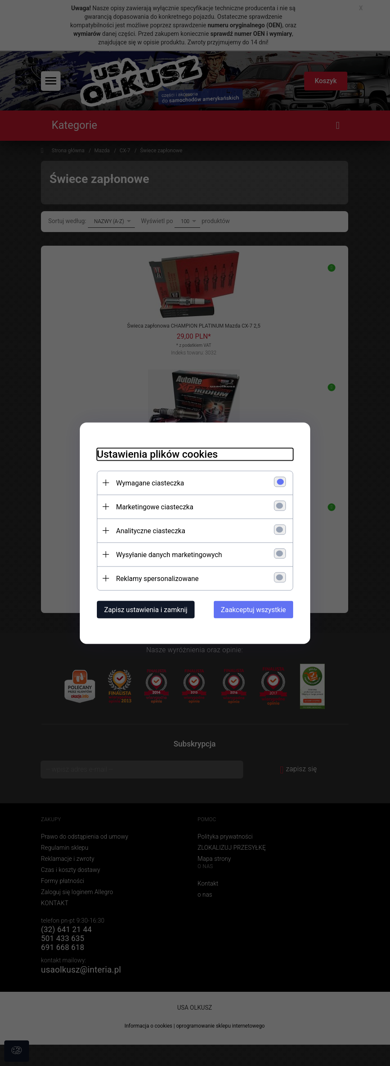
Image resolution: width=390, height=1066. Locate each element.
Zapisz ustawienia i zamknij (145, 609)
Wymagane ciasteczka (150, 483)
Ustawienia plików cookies (157, 454)
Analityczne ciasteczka (150, 530)
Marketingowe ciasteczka (154, 507)
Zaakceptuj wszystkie (253, 609)
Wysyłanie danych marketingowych (169, 554)
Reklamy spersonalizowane (157, 578)
